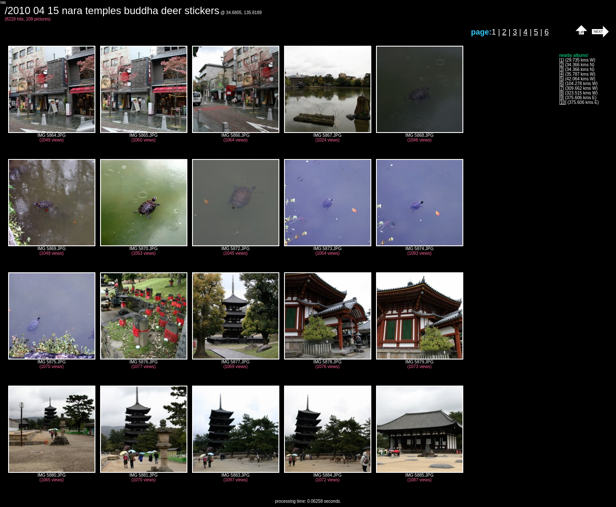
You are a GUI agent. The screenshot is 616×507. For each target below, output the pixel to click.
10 (562, 102)
